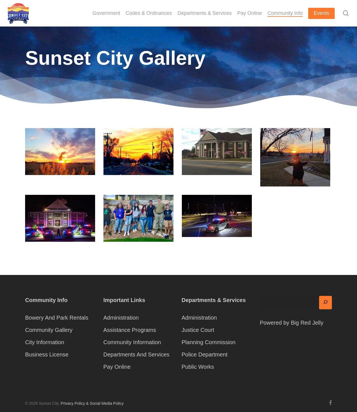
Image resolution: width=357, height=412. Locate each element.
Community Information (132, 342)
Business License (47, 354)
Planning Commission (208, 342)
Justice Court (198, 330)
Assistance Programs (129, 330)
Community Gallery (49, 330)
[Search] (325, 302)
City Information (44, 342)
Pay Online (117, 367)
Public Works (198, 367)
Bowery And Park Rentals (56, 318)
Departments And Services (136, 354)
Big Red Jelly (307, 323)
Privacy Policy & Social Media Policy (92, 403)
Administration (121, 318)
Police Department (205, 354)
